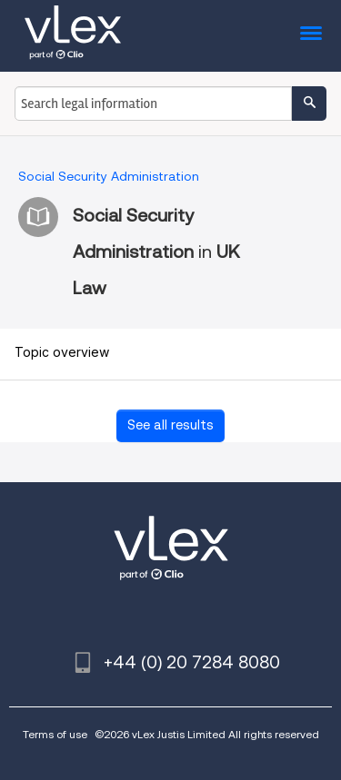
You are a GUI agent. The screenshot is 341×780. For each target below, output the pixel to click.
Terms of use (55, 734)
